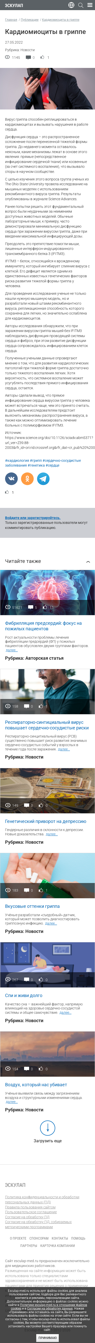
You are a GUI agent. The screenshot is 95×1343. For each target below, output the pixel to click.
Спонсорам (39, 1238)
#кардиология (17, 460)
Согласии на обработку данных (50, 1308)
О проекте (18, 1238)
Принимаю (48, 1338)
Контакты (60, 1238)
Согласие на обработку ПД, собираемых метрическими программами (38, 1224)
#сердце (52, 465)
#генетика (36, 465)
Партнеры (28, 1246)
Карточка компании (57, 1246)
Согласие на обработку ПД (27, 1217)
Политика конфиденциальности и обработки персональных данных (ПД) (42, 1199)
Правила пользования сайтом (30, 1207)
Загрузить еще (48, 1140)
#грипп (36, 460)
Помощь (78, 1238)
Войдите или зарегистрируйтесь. (33, 518)
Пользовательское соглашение (31, 1212)
